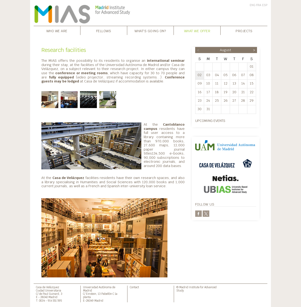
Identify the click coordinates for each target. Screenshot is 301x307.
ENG (252, 5)
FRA (258, 5)
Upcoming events (210, 120)
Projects (244, 31)
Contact (134, 287)
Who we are (56, 31)
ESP (264, 5)
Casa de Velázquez (47, 287)
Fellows (103, 31)
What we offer (197, 31)
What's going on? (150, 31)
